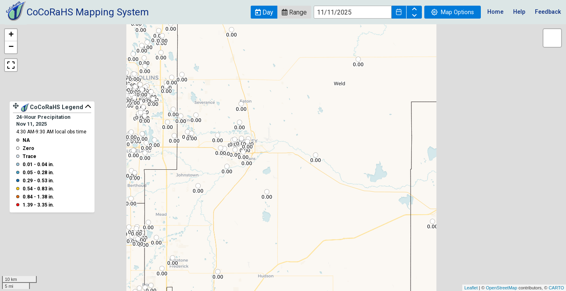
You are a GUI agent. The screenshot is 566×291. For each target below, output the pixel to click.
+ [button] (11, 35)
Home (495, 11)
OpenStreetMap (501, 287)
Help (519, 11)
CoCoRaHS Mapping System (88, 12)
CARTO (556, 287)
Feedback (548, 11)
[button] (264, 12)
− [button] (11, 47)
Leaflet (471, 287)
